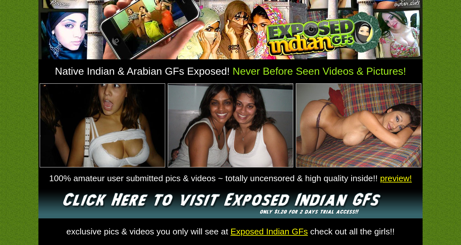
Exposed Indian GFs (269, 231)
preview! (396, 178)
